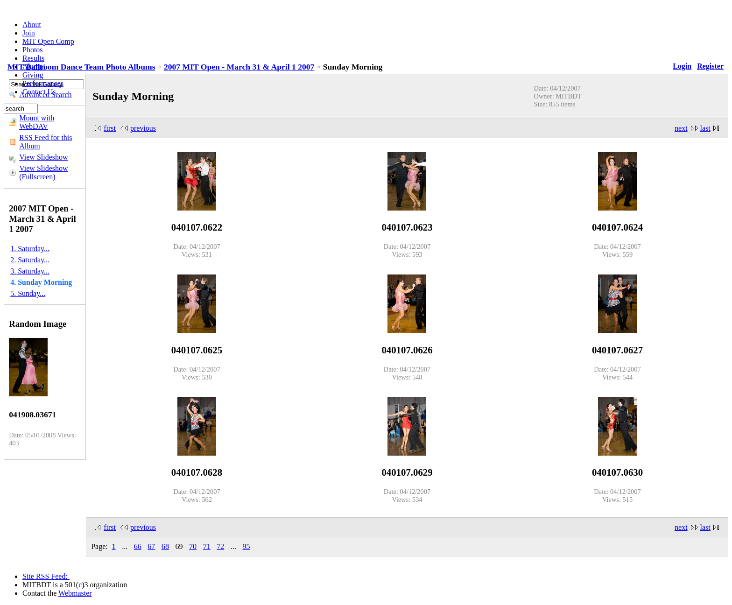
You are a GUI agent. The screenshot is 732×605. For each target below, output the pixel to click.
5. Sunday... (27, 293)
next (681, 128)
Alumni (33, 66)
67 (151, 546)
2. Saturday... (29, 260)
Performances (42, 83)
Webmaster (75, 593)
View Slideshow (43, 157)
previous (143, 128)
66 (137, 546)
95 (246, 546)
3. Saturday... (29, 271)
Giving (32, 75)
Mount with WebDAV (36, 122)
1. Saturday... (29, 249)
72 (220, 546)
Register (710, 66)
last (705, 128)
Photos (32, 50)
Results (33, 58)
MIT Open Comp (48, 41)
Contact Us (39, 92)
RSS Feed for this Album (45, 142)
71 (207, 546)
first (110, 128)
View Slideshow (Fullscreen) (43, 172)
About (31, 24)
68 (165, 546)
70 (193, 546)
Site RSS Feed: (46, 576)
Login (682, 66)
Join (28, 33)
